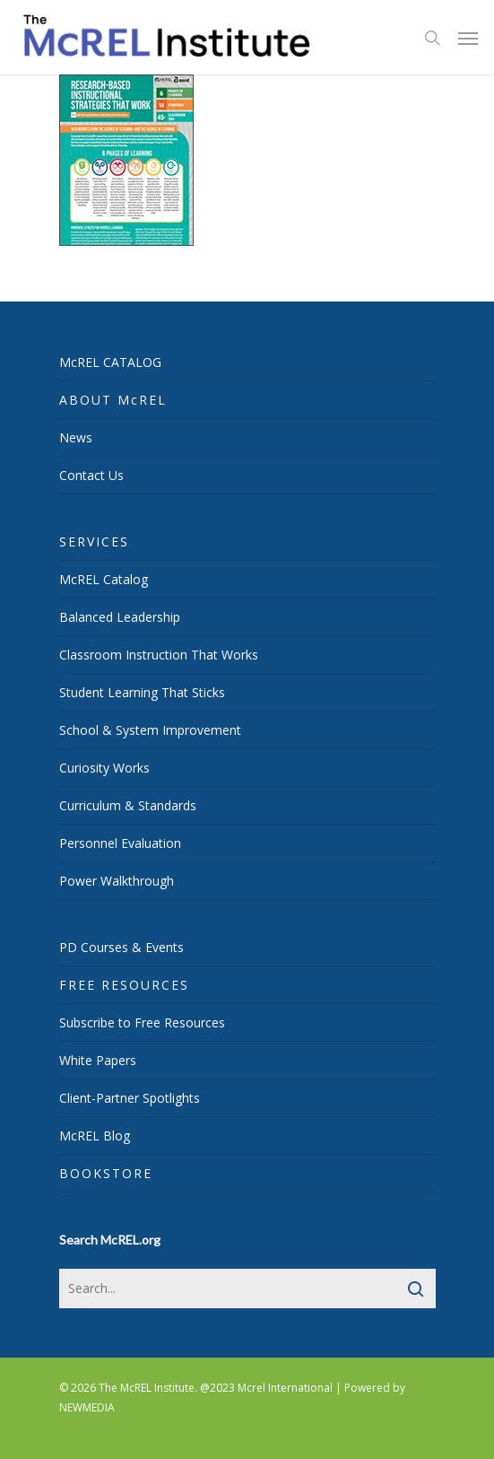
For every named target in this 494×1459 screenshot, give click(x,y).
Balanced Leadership (119, 616)
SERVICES (94, 541)
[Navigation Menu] (468, 38)
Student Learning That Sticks (142, 692)
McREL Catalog (103, 579)
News (75, 437)
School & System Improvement (150, 729)
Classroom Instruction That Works (158, 654)
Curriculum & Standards (127, 805)
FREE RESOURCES (124, 984)
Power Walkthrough (116, 880)
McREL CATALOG (110, 362)
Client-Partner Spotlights (129, 1097)
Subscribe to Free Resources (142, 1022)
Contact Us (91, 475)
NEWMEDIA (87, 1407)
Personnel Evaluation (120, 843)
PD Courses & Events (121, 947)
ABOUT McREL (113, 399)
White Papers (97, 1060)
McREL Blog (94, 1135)
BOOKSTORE (105, 1173)
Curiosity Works (104, 767)
